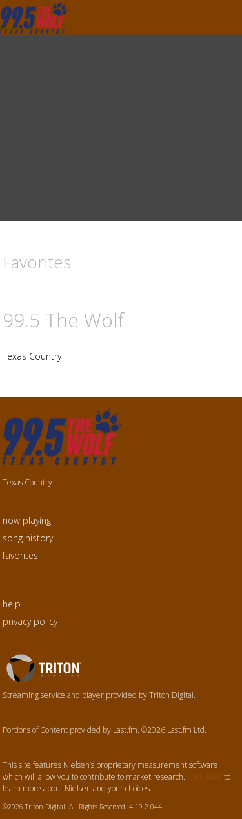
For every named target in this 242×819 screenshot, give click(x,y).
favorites (20, 555)
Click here (204, 776)
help (12, 604)
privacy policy (30, 621)
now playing (27, 520)
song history (28, 538)
